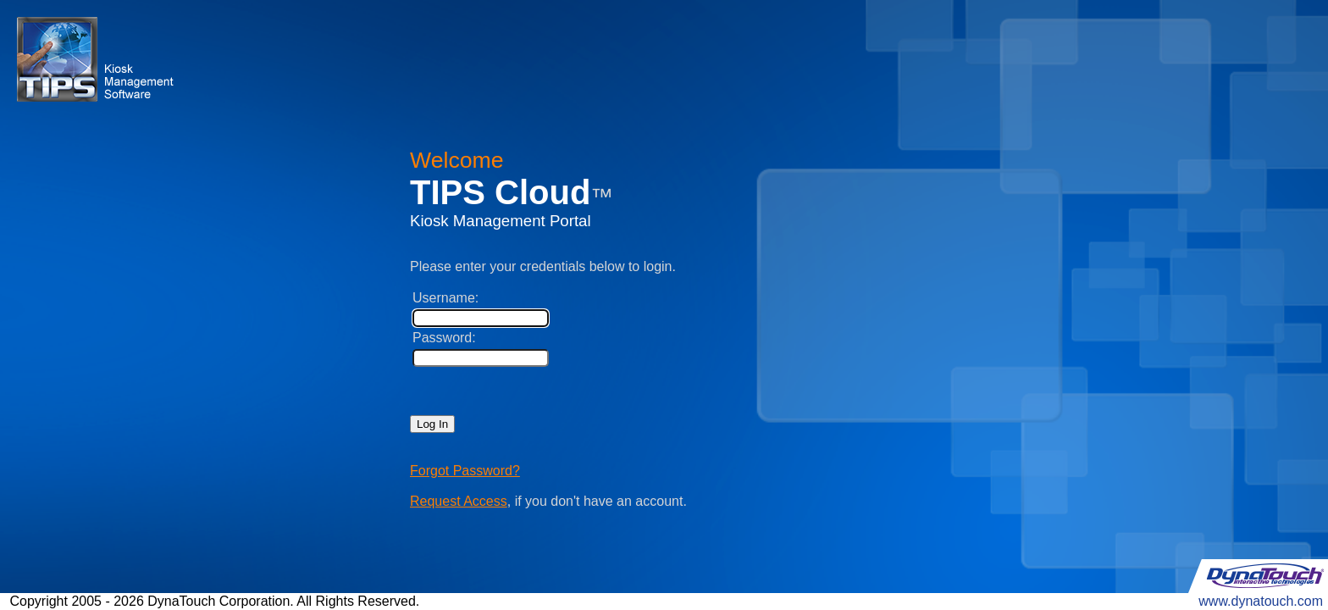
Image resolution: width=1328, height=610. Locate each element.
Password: (444, 337)
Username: (445, 298)
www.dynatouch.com (1260, 601)
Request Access (458, 501)
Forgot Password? (465, 470)
